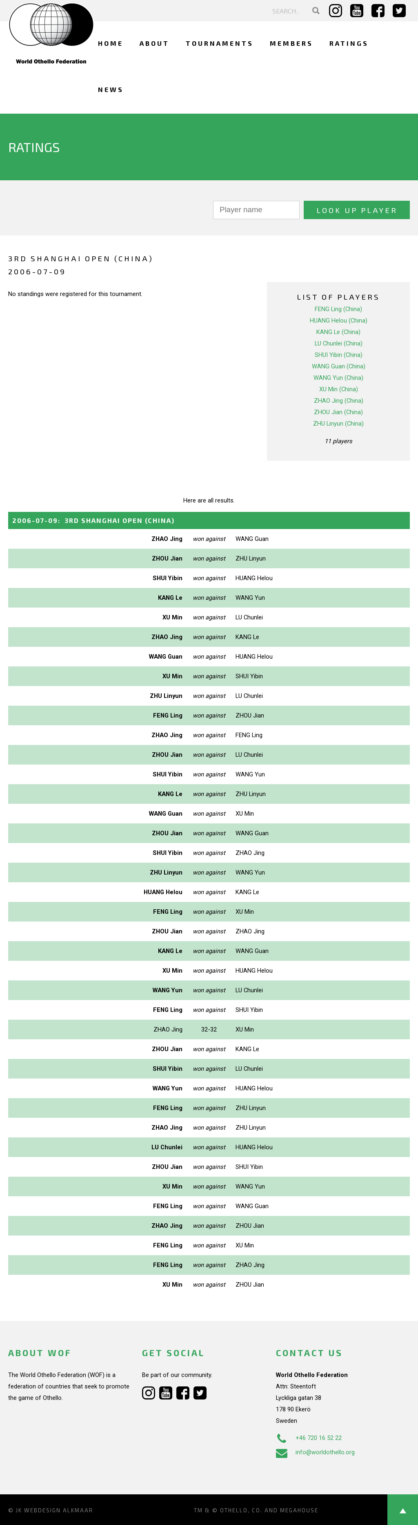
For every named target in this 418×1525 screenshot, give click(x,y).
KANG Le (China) (338, 332)
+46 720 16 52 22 (309, 1438)
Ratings (349, 43)
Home (110, 43)
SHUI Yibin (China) (338, 355)
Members (291, 43)
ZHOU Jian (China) (338, 412)
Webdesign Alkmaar (58, 1510)
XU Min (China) (338, 389)
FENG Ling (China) (338, 309)
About (154, 43)
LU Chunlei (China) (338, 343)
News (111, 89)
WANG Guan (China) (338, 366)
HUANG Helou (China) (338, 320)
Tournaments (219, 43)
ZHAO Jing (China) (338, 400)
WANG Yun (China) (338, 377)
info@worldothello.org (315, 1452)
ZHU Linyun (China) (338, 423)
